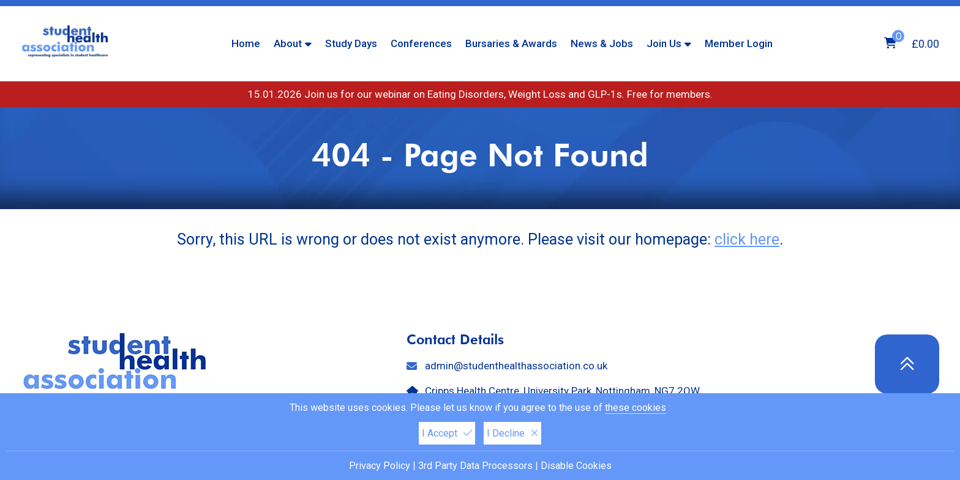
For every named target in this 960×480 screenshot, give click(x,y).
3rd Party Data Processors (475, 465)
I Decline (512, 433)
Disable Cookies (576, 465)
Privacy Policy (379, 465)
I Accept (447, 433)
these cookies (635, 407)
